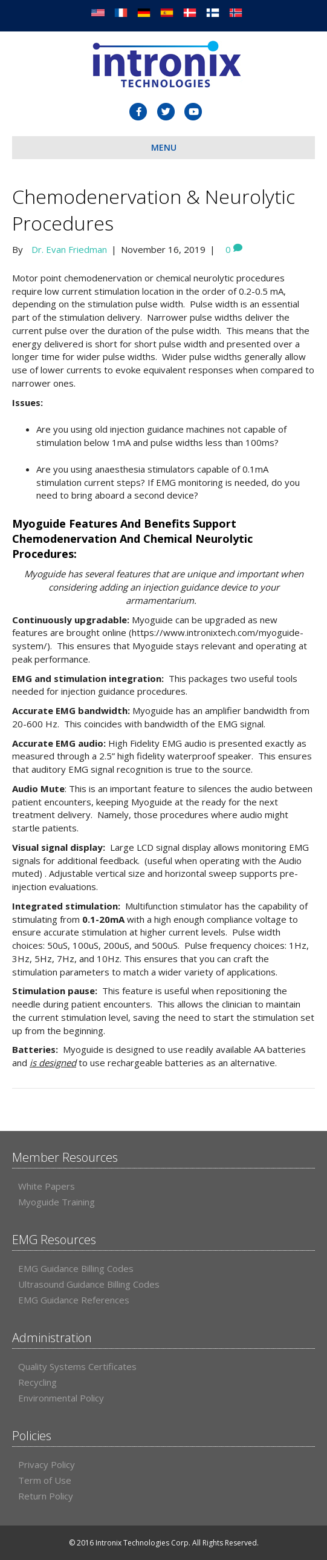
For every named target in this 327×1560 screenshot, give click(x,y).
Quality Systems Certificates (77, 1366)
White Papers (46, 1186)
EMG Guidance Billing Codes (76, 1268)
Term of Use (44, 1480)
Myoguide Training (56, 1202)
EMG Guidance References (73, 1300)
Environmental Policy (61, 1398)
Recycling (37, 1382)
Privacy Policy (46, 1464)
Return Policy (45, 1496)
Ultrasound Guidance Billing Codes (89, 1284)
